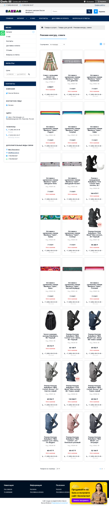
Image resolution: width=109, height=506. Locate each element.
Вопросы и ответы (81, 18)
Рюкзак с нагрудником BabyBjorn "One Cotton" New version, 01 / (94, 181)
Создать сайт (17, 1)
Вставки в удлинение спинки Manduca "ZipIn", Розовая (94, 285)
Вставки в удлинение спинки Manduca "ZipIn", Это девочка (72, 78)
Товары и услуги (50, 27)
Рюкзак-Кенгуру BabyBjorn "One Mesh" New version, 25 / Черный (94, 234)
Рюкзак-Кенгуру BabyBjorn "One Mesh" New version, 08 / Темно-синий (72, 388)
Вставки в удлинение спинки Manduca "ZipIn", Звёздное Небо (50, 180)
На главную (8, 489)
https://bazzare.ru (13, 149)
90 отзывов (90, 1)
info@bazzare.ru (13, 153)
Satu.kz (64, 501)
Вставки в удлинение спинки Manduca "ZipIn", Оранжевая (94, 78)
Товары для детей (65, 27)
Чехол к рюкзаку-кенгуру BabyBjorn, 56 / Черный (50, 336)
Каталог (20, 18)
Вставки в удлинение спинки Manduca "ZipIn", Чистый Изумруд (72, 285)
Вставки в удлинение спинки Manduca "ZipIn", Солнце (72, 234)
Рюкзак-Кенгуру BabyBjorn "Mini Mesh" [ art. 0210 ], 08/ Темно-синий (94, 336)
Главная (9, 18)
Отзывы (9, 50)
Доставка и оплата (60, 18)
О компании (8, 492)
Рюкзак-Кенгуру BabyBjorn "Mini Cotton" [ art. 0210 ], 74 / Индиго (50, 439)
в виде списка (104, 44)
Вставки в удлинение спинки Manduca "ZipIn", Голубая (72, 129)
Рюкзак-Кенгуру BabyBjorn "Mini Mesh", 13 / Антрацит (94, 439)
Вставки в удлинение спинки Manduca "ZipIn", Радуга (50, 129)
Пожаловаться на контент (60, 503)
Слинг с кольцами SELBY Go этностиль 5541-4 (50, 77)
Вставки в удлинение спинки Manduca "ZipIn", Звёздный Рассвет (72, 180)
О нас (32, 18)
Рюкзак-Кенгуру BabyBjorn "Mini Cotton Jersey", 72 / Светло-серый (50, 388)
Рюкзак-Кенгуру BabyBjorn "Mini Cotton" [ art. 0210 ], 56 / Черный (72, 336)
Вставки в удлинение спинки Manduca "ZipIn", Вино (50, 285)
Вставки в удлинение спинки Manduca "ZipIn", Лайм (94, 129)
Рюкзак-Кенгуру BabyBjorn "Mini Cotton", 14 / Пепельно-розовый (72, 439)
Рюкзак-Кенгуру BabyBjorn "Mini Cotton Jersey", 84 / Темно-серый (94, 388)
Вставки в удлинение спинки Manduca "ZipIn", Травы (50, 234)
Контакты (43, 18)
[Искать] (89, 11)
